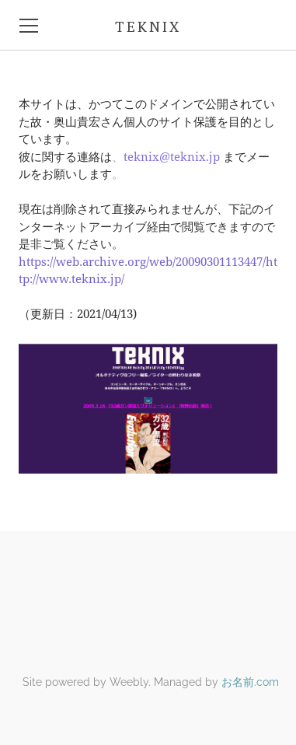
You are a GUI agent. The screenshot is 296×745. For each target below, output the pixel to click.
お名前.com (250, 682)
